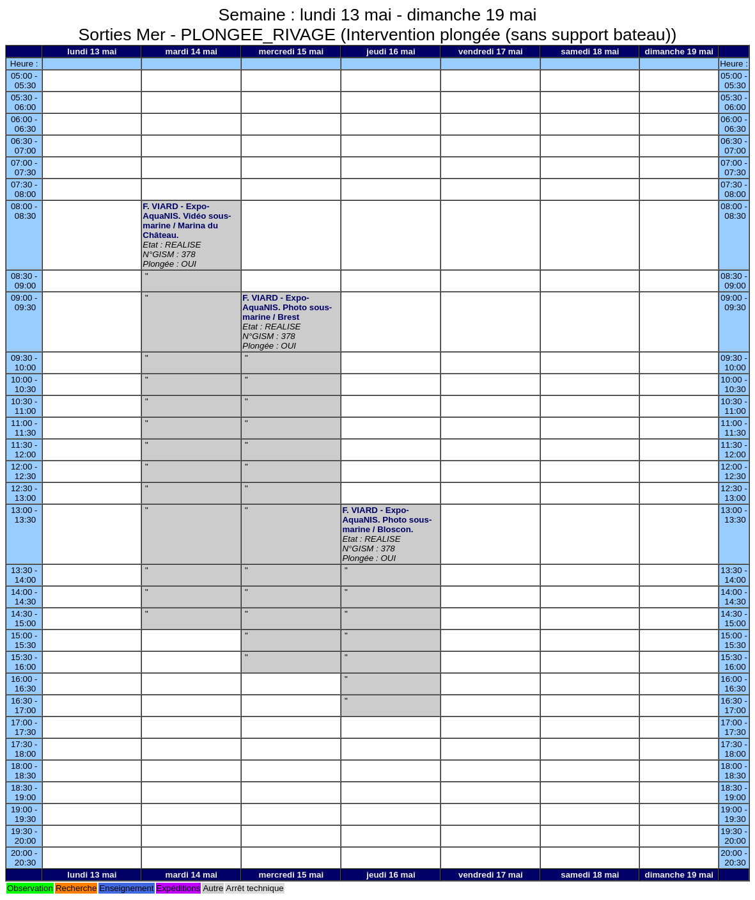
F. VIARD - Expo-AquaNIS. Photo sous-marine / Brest (287, 307)
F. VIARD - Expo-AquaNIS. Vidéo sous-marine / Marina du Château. (187, 220)
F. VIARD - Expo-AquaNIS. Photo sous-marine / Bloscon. (387, 519)
